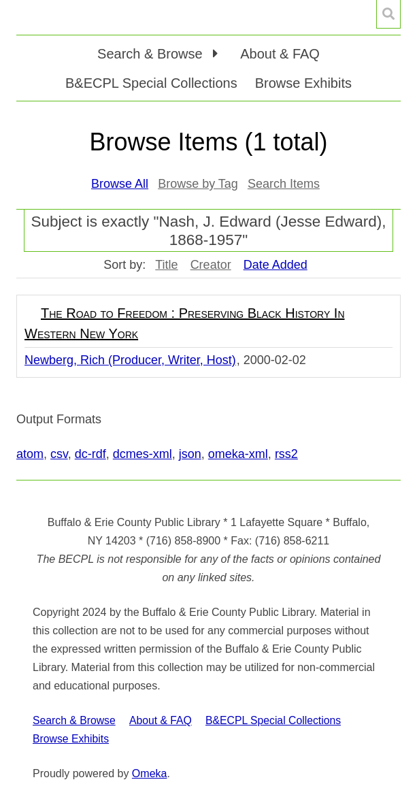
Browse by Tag (198, 184)
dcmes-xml (142, 454)
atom (30, 454)
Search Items (284, 184)
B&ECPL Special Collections (151, 83)
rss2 (286, 454)
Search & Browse (74, 720)
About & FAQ (280, 53)
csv (59, 454)
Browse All (119, 184)
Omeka (149, 773)
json (190, 454)
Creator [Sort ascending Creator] (210, 265)
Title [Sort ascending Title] (166, 265)
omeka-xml (238, 454)
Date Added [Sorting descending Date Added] (275, 265)
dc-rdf (90, 454)
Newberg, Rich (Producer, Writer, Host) (130, 360)
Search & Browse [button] (151, 53)
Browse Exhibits (303, 83)
